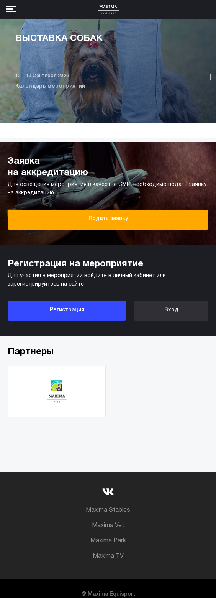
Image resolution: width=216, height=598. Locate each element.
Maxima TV (108, 556)
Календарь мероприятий (50, 86)
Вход (171, 309)
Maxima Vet (108, 525)
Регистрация (67, 309)
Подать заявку (108, 218)
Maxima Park (108, 541)
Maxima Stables (108, 510)
